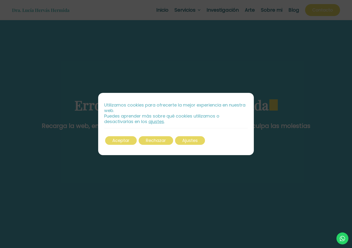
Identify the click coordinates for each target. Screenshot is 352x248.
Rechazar (156, 140)
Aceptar (121, 140)
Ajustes (190, 140)
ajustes (156, 121)
